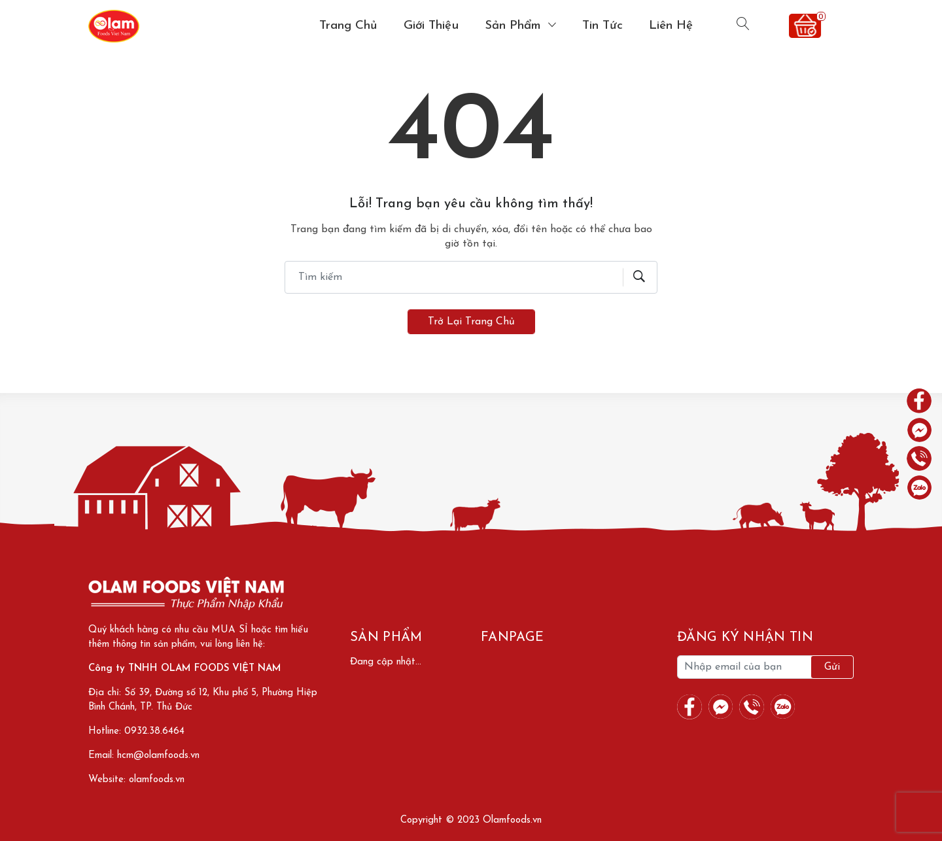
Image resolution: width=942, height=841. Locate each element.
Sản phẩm (515, 26)
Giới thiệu (431, 26)
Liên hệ (671, 26)
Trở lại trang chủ (471, 322)
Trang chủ (348, 26)
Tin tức (602, 26)
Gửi (832, 667)
